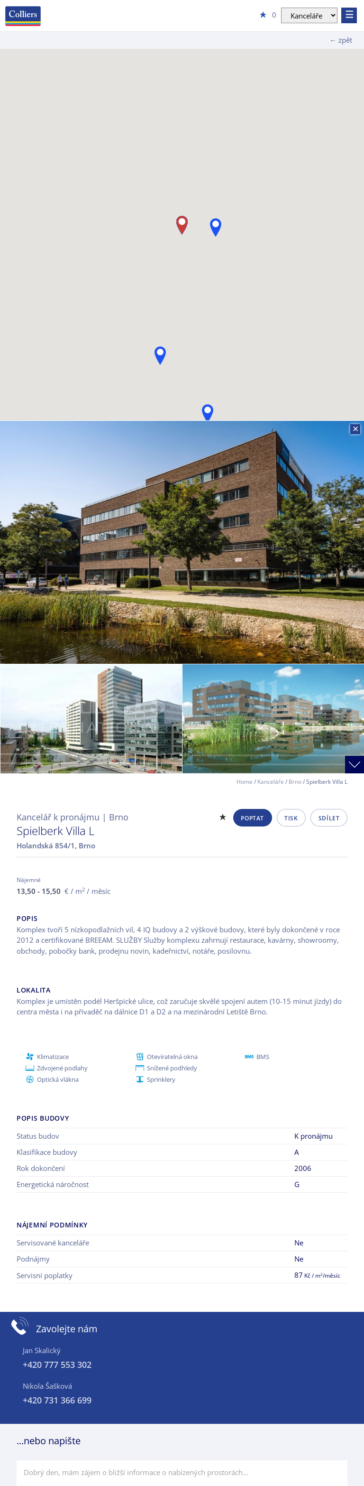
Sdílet (329, 818)
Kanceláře (270, 782)
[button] (207, 413)
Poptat (252, 818)
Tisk (291, 818)
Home (245, 782)
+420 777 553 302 (57, 1364)
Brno (295, 782)
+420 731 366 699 (57, 1400)
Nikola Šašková (47, 1386)
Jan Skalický (42, 1350)
